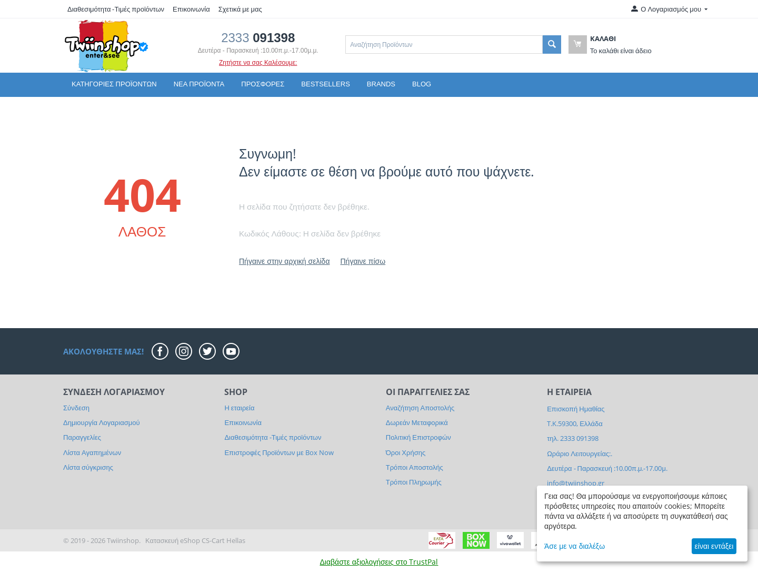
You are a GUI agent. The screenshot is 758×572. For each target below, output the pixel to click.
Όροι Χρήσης (405, 452)
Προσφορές (262, 84)
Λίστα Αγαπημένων (92, 452)
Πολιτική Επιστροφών (418, 437)
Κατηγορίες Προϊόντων (114, 84)
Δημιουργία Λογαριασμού (101, 422)
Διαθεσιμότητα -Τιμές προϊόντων (115, 9)
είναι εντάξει (714, 546)
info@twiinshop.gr (575, 483)
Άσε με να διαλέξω (574, 546)
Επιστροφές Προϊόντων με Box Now (278, 452)
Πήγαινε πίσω (362, 261)
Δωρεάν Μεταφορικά (417, 422)
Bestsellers (325, 84)
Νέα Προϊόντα (199, 84)
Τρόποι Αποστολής (414, 467)
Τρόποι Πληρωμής (414, 482)
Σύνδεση (76, 407)
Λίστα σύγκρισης (88, 467)
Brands (381, 84)
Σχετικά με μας (240, 9)
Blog (421, 84)
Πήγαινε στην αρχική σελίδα (284, 261)
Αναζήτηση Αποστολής (420, 407)
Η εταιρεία (239, 407)
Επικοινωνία (191, 9)
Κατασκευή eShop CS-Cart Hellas (195, 540)
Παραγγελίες (82, 437)
